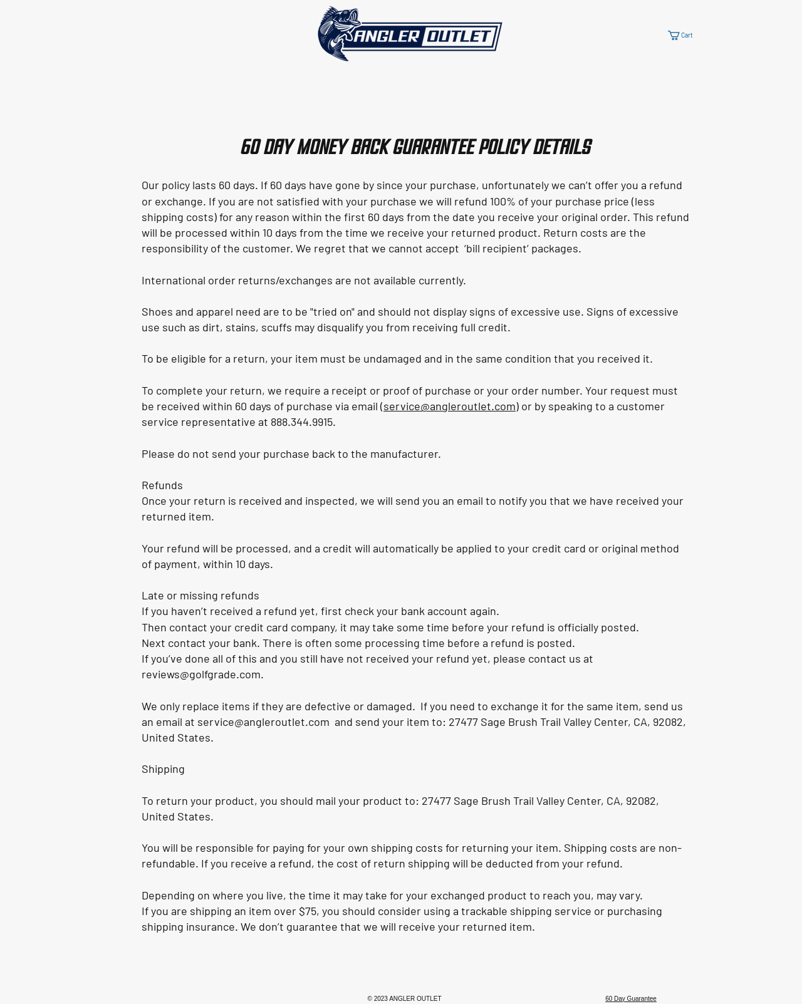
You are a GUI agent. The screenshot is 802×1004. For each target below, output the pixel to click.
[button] (687, 35)
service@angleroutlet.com (449, 406)
